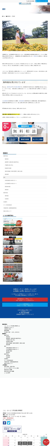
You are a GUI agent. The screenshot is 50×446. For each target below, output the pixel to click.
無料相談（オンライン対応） (43, 1)
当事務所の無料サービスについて (25, 314)
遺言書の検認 (7, 186)
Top (4, 16)
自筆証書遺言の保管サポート (11, 180)
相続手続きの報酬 (8, 369)
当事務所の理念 (7, 329)
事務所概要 (6, 330)
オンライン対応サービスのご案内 (11, 368)
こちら (13, 419)
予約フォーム (19, 117)
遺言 (14, 16)
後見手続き (5, 192)
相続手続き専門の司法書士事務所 (14, 87)
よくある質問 (7, 372)
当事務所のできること (9, 327)
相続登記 (7, 159)
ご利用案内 (4, 365)
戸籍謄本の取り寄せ (9, 165)
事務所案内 (4, 324)
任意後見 (7, 198)
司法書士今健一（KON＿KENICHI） (12, 332)
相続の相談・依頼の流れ (9, 366)
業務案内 (9, 16)
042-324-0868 (31, 1)
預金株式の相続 (8, 168)
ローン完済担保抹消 (7, 205)
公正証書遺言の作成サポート (11, 183)
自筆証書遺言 (21, 100)
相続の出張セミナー (7, 211)
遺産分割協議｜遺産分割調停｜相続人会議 (13, 171)
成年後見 (7, 195)
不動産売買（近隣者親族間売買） (10, 208)
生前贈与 (5, 201)
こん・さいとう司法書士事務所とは (12, 325)
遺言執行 (7, 189)
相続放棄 (7, 174)
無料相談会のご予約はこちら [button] (25, 299)
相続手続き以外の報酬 (9, 371)
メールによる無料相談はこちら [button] (25, 304)
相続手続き (5, 155)
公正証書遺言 (5, 100)
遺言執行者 (36, 56)
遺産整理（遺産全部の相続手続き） (12, 162)
